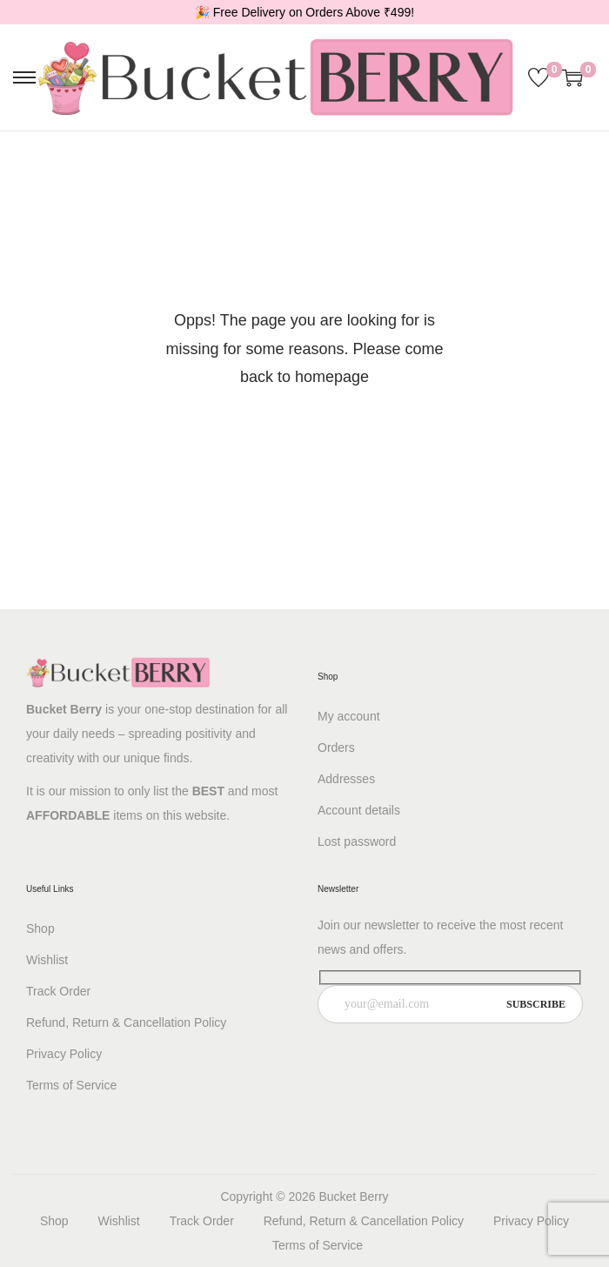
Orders (336, 747)
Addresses (346, 779)
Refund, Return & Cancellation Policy (126, 1022)
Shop (40, 928)
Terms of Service (71, 1085)
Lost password (357, 841)
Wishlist (47, 960)
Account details (359, 810)
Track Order (58, 991)
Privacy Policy (64, 1054)
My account (349, 716)
